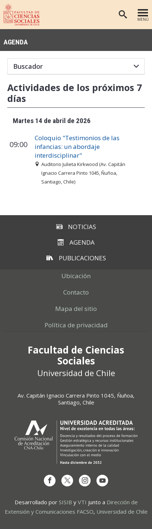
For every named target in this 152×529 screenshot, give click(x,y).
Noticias (76, 226)
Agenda (16, 41)
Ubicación (76, 276)
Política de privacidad (76, 325)
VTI (82, 502)
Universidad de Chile (122, 511)
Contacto (76, 292)
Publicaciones (76, 258)
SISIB (65, 502)
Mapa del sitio (76, 308)
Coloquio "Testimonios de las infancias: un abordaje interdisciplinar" (77, 146)
